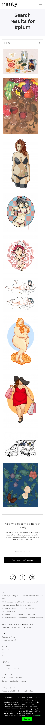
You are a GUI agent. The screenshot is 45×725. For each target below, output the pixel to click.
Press (4, 656)
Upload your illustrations (11, 668)
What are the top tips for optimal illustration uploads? (22, 618)
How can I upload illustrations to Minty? (17, 605)
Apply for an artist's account (22, 560)
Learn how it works (22, 552)
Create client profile (10, 640)
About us (5, 649)
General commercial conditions (16, 627)
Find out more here (33, 716)
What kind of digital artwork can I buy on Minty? (20, 614)
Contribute (6, 665)
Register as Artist (8, 637)
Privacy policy (8, 624)
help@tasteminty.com (17, 681)
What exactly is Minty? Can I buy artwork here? (20, 602)
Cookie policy (24, 624)
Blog (4, 653)
